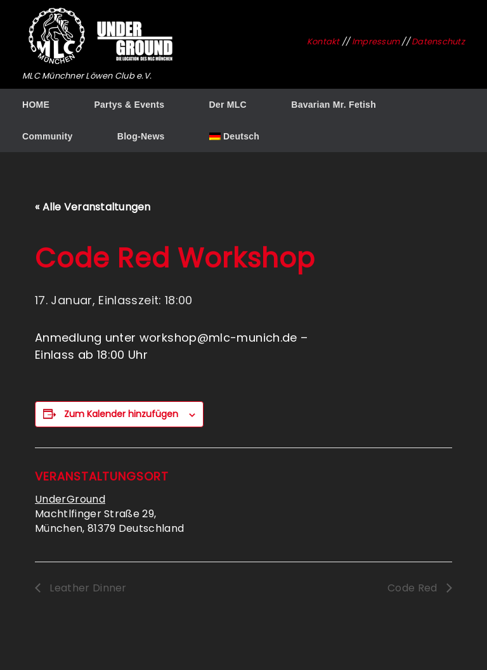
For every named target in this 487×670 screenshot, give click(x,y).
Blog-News (141, 136)
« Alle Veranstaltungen (93, 207)
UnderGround (70, 499)
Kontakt (323, 41)
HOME (35, 105)
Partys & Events (129, 105)
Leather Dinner (87, 588)
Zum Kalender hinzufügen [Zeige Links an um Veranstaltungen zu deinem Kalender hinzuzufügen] (121, 414)
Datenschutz (438, 41)
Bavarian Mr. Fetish (333, 105)
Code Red (413, 588)
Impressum (375, 41)
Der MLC (228, 105)
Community (47, 136)
